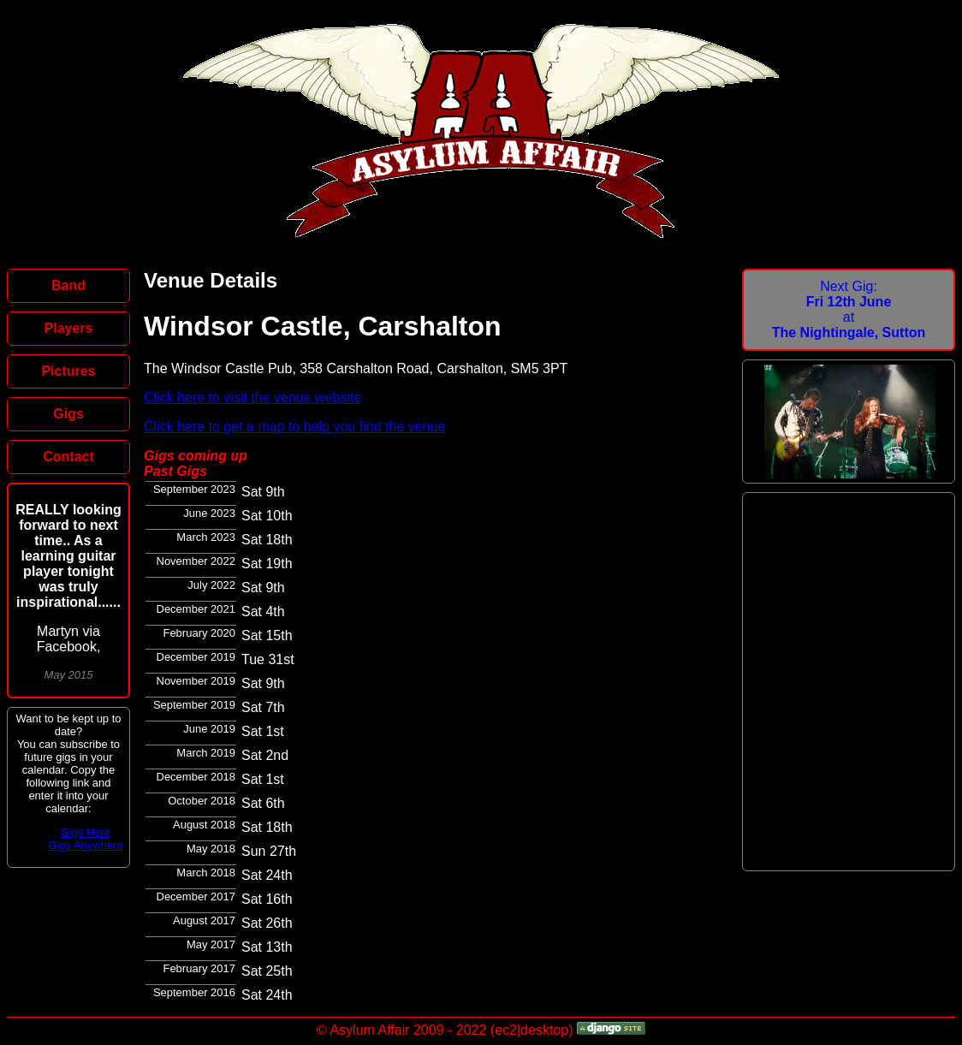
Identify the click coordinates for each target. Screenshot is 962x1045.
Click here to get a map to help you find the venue (294, 426)
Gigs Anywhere (85, 845)
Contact (68, 456)
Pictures (68, 371)
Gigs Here (86, 832)
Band (68, 285)
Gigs (68, 414)
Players (69, 328)
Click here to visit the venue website (252, 397)
